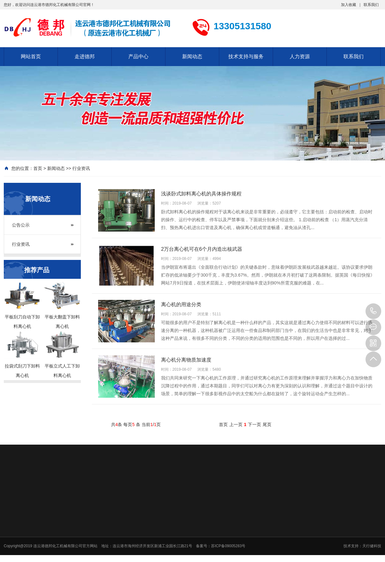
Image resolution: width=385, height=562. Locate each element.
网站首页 (31, 56)
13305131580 (373, 311)
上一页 (236, 424)
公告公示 (21, 225)
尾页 (267, 424)
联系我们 (371, 5)
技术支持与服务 (246, 56)
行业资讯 (81, 168)
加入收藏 (348, 5)
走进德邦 (85, 56)
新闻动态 (192, 56)
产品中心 (138, 56)
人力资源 (300, 56)
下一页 (254, 424)
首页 (37, 168)
